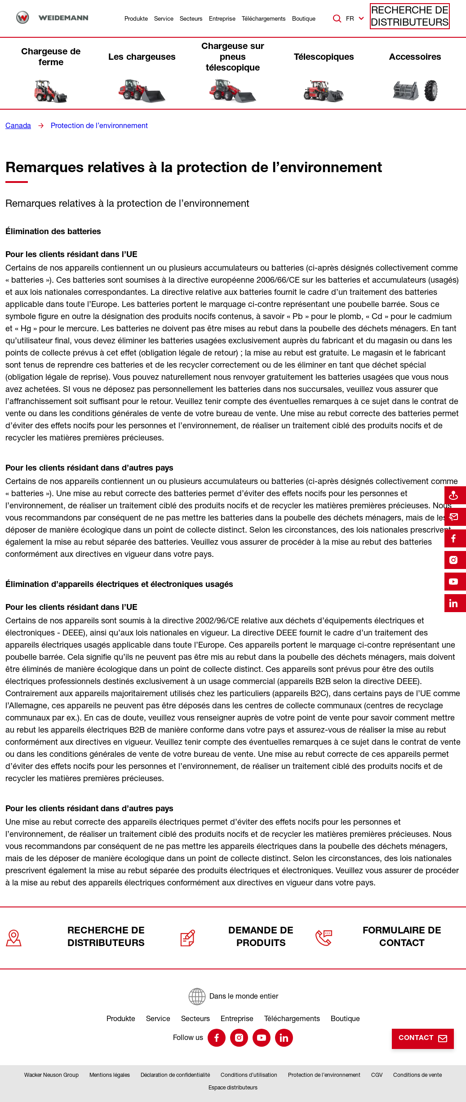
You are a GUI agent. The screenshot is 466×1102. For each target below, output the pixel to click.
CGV (376, 1064)
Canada (16, 125)
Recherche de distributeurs (417, 18)
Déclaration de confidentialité (175, 1064)
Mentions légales (109, 1064)
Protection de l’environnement (90, 125)
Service (163, 18)
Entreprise (222, 18)
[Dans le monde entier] (233, 982)
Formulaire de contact (387, 931)
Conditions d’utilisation (249, 1064)
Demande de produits (244, 931)
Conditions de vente (417, 1064)
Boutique (303, 18)
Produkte (136, 18)
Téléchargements (264, 18)
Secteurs (191, 18)
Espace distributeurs (233, 1076)
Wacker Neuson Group (51, 1064)
